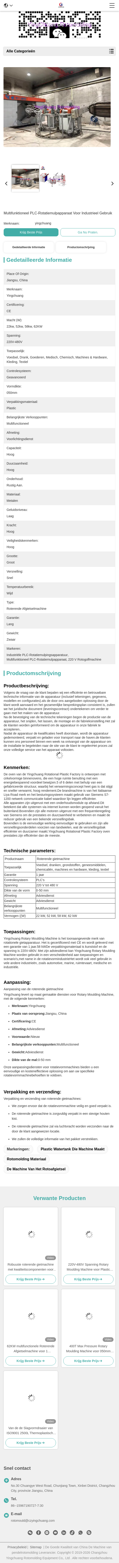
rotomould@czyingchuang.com (33, 1520)
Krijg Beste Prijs (31, 232)
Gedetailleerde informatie (28, 247)
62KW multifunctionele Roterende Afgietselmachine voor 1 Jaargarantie (30, 1349)
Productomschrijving (81, 247)
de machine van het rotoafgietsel (36, 1169)
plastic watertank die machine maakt (72, 1149)
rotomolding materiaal (26, 1159)
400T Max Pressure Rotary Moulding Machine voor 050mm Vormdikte (88, 1349)
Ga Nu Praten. (88, 232)
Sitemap (36, 1547)
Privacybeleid (17, 1547)
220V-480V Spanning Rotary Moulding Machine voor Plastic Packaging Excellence (88, 1267)
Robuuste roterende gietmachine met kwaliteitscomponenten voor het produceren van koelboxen (31, 1267)
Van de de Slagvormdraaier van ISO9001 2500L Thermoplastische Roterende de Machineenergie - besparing (31, 1431)
